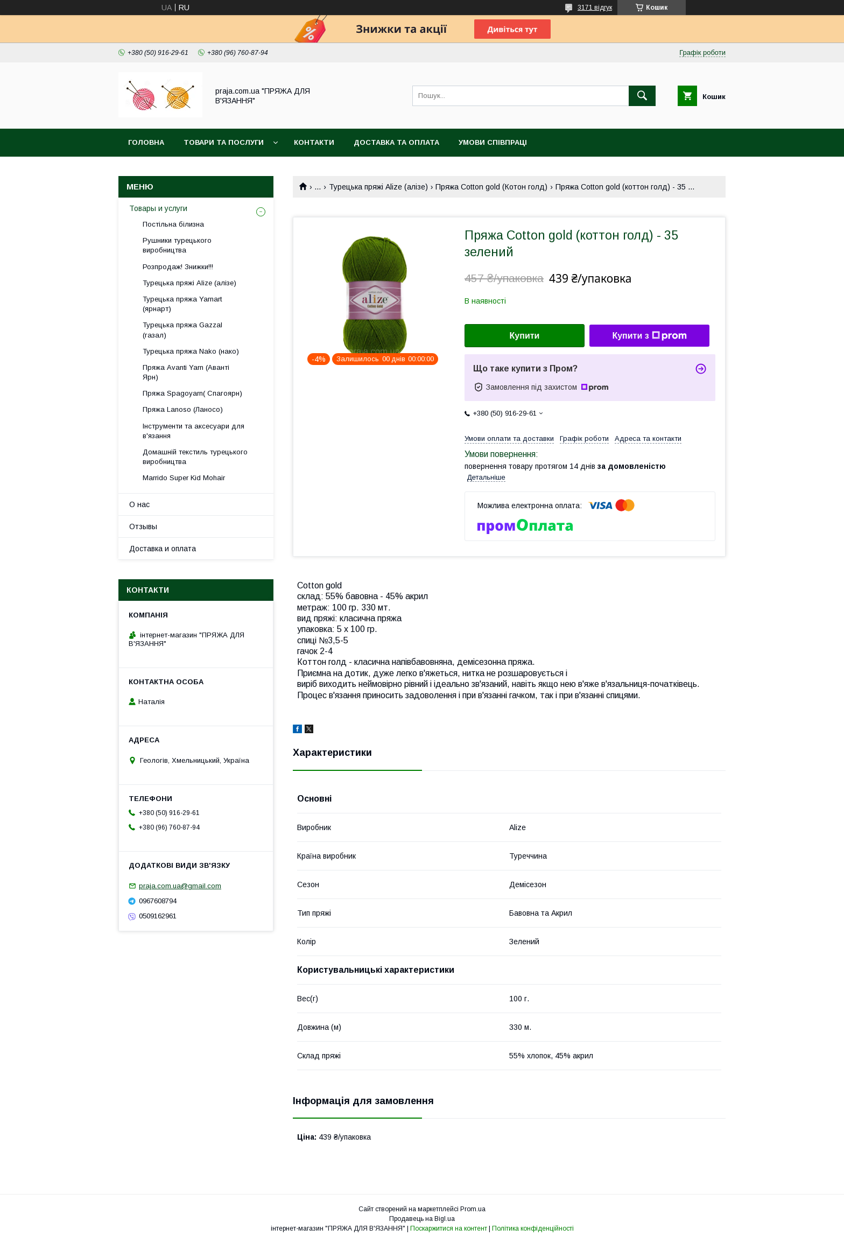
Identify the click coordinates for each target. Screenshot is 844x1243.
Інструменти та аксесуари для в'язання (193, 431)
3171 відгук (595, 7)
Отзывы (143, 526)
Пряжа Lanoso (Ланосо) (183, 409)
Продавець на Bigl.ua (422, 1219)
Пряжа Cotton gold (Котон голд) (491, 186)
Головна (146, 142)
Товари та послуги (224, 142)
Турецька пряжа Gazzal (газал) (182, 330)
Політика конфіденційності (533, 1228)
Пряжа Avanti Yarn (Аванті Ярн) (186, 372)
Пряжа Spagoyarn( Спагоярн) (192, 393)
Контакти (314, 142)
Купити (525, 335)
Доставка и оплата (162, 548)
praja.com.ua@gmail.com (180, 886)
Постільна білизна (173, 224)
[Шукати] (642, 96)
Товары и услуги (158, 208)
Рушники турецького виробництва (177, 245)
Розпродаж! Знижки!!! (178, 267)
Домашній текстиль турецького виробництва (195, 457)
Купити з (649, 336)
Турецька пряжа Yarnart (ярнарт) (182, 304)
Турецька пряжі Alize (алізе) (378, 186)
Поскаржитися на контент (448, 1228)
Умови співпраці (493, 142)
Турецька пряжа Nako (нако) (191, 351)
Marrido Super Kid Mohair (184, 478)
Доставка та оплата (396, 142)
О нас (139, 504)
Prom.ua (473, 1209)
